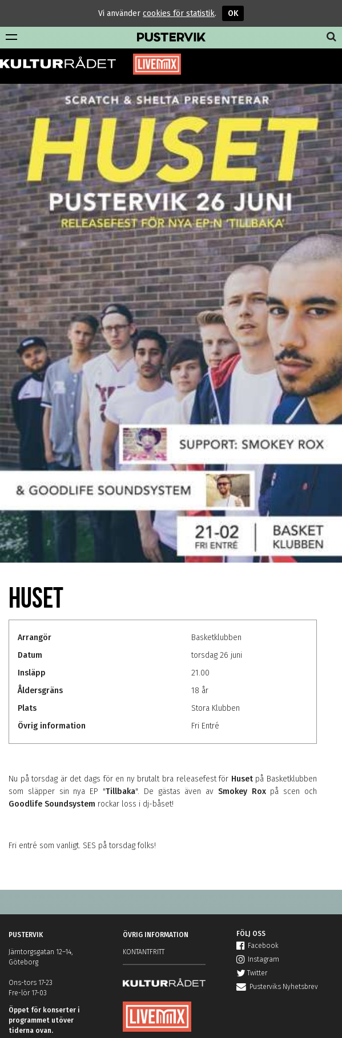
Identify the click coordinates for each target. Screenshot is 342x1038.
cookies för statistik (179, 13)
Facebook (257, 946)
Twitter (251, 973)
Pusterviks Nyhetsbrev (277, 987)
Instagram (257, 959)
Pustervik (171, 37)
